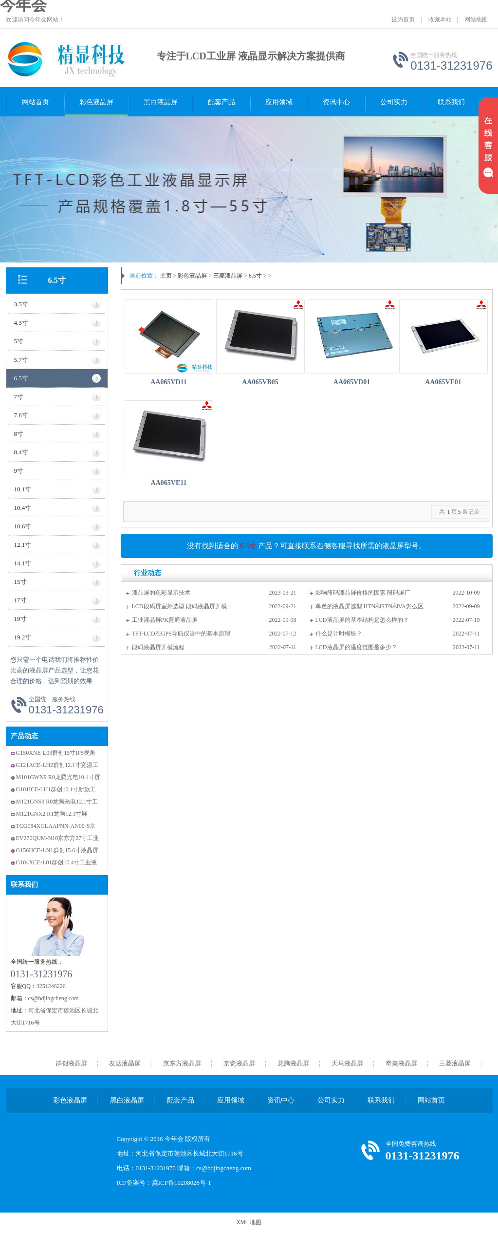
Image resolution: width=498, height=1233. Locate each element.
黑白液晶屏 (161, 102)
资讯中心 (336, 102)
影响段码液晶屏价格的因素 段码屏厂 (362, 592)
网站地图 (476, 19)
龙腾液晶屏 (293, 1063)
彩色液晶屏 (96, 102)
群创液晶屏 (71, 1063)
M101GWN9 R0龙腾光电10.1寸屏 (58, 777)
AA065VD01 (351, 382)
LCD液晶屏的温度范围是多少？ (356, 647)
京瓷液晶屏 (239, 1063)
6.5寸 (57, 280)
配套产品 (221, 102)
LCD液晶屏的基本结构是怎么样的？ (362, 619)
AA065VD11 (168, 382)
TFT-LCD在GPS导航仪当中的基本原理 (181, 633)
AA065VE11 (169, 482)
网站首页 (35, 102)
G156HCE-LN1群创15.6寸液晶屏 (57, 850)
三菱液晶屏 (227, 275)
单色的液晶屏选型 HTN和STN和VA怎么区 (369, 606)
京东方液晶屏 (182, 1063)
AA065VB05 (260, 382)
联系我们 (451, 102)
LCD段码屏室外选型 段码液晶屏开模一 (182, 606)
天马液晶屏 (347, 1063)
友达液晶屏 (125, 1063)
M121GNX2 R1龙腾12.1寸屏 (52, 813)
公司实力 (393, 102)
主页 (166, 275)
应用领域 (279, 102)
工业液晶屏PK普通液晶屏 (165, 619)
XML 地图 (249, 1222)
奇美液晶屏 (401, 1063)
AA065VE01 (443, 382)
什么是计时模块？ (338, 633)
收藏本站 (440, 19)
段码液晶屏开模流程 (158, 647)
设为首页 (403, 19)
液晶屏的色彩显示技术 (161, 592)
